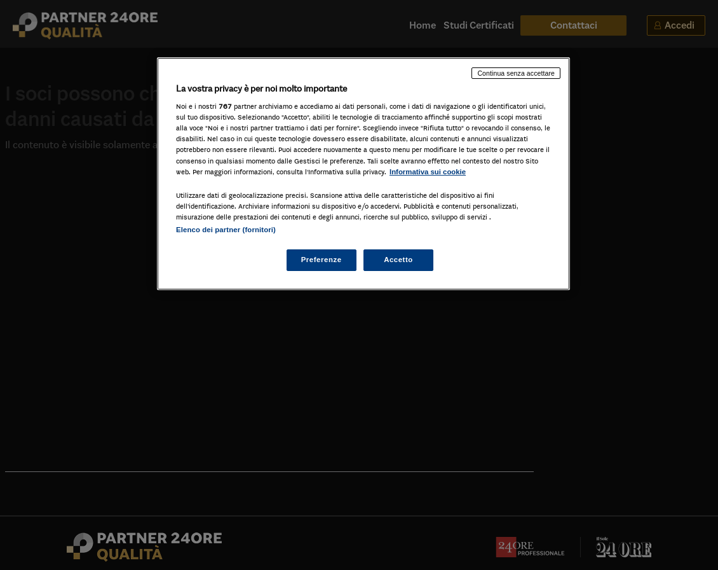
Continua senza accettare (516, 73)
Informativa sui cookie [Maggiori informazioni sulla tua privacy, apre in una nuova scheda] (427, 172)
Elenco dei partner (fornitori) (226, 229)
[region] (363, 173)
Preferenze (321, 259)
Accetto (398, 259)
